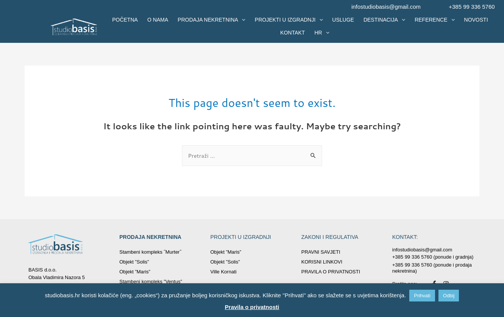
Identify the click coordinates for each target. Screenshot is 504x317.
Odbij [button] (448, 295)
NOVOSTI (476, 20)
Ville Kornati (223, 272)
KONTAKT (292, 33)
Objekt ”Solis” (134, 262)
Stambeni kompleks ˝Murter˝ (150, 252)
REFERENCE (434, 19)
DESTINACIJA (384, 19)
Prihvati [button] (422, 295)
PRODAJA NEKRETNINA (211, 19)
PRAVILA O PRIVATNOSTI (330, 272)
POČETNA (125, 20)
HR (322, 32)
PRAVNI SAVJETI (320, 252)
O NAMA (157, 20)
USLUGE (343, 20)
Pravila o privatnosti (252, 307)
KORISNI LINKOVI (321, 262)
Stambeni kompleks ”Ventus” (150, 281)
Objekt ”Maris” (134, 272)
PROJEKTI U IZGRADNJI (288, 19)
